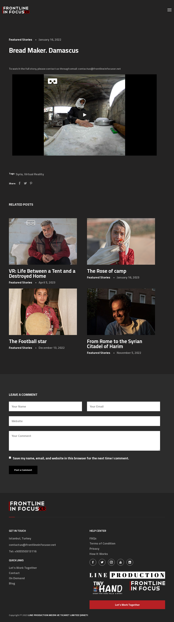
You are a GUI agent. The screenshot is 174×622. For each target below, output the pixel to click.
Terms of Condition (102, 543)
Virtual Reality (34, 174)
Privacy (94, 548)
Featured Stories (20, 39)
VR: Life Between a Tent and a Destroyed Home (42, 273)
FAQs (93, 538)
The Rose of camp (106, 271)
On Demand (17, 578)
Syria (19, 174)
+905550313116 (25, 551)
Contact (14, 573)
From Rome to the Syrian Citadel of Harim (114, 344)
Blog (12, 583)
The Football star (28, 341)
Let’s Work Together (23, 567)
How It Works (99, 554)
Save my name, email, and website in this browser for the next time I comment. (71, 458)
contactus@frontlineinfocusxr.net (32, 544)
